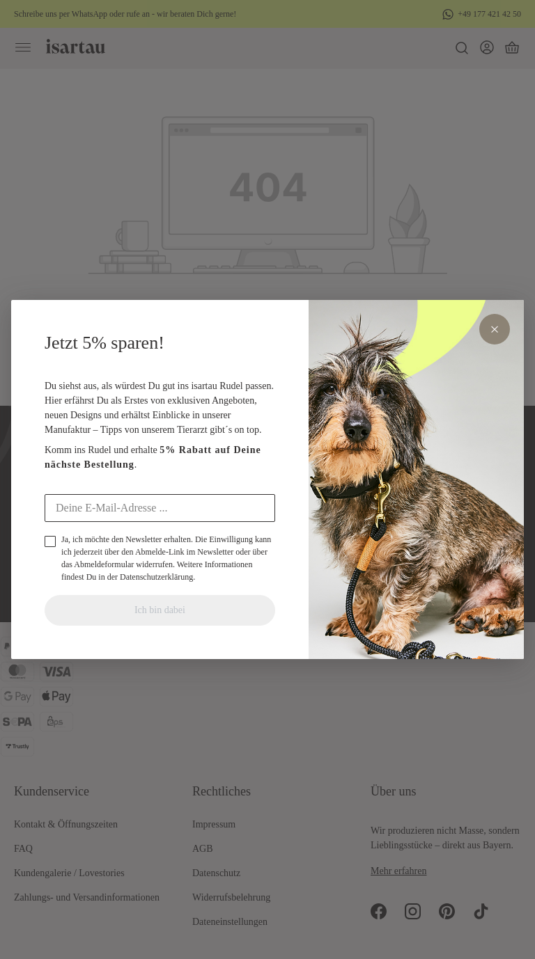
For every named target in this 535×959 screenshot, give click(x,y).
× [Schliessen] (494, 329)
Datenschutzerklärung (156, 577)
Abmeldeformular (104, 564)
